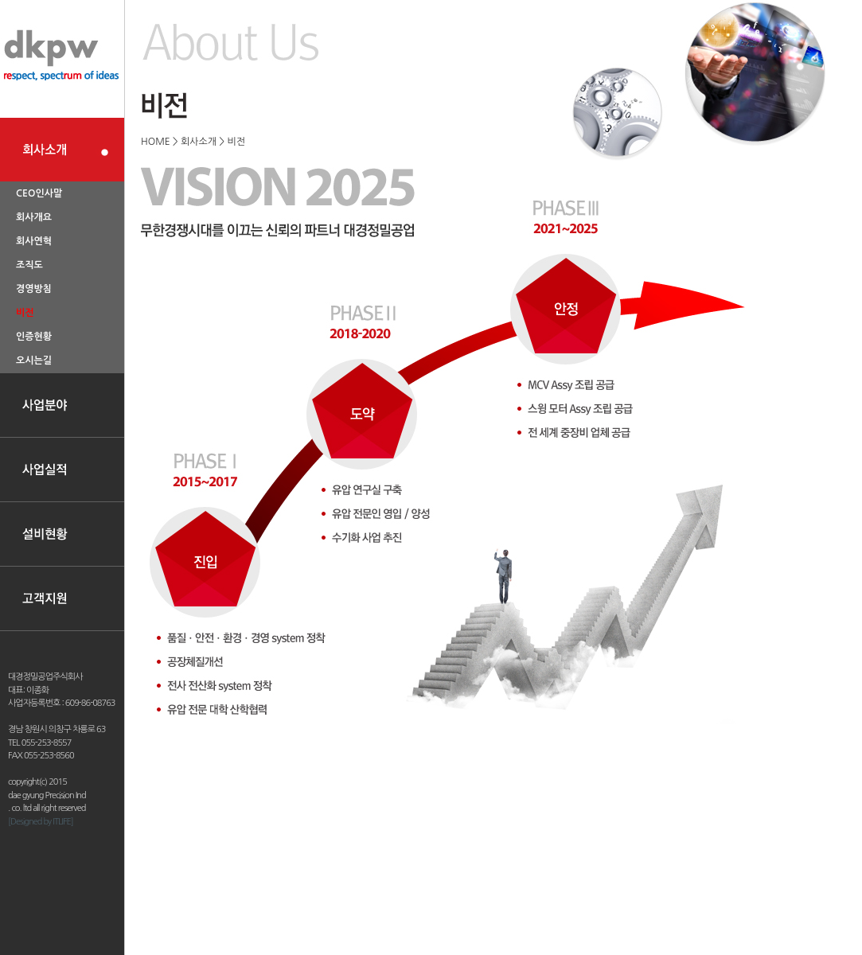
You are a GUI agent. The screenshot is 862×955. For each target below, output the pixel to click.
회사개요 (34, 217)
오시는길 (34, 360)
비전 (25, 313)
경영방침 (34, 289)
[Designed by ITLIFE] (40, 821)
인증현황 (34, 336)
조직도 (29, 265)
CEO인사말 (39, 193)
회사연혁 (34, 241)
